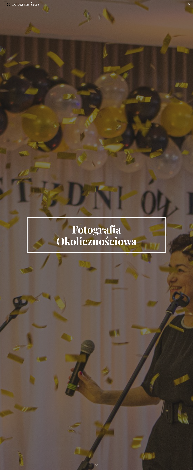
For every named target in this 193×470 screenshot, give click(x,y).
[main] (96, 235)
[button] (189, 4)
